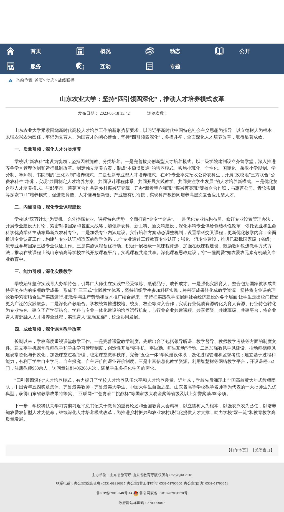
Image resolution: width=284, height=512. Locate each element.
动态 (175, 51)
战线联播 (66, 80)
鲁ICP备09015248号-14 (114, 493)
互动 (105, 66)
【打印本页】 (238, 450)
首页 (36, 51)
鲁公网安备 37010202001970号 (163, 493)
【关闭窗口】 (262, 450)
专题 (175, 66)
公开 (244, 51)
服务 (36, 66)
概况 (105, 51)
